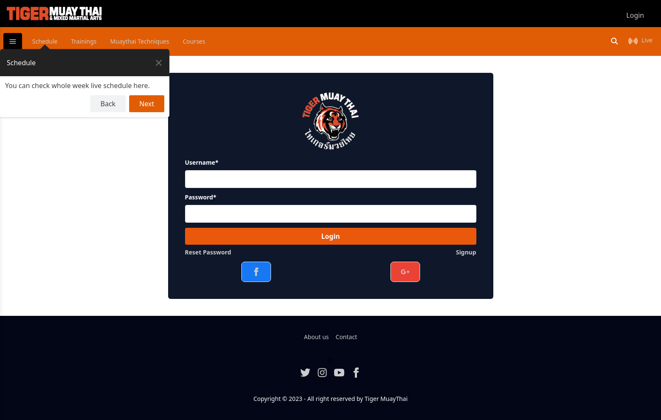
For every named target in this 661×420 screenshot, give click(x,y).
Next (146, 103)
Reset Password (208, 252)
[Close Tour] (159, 62)
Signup (466, 252)
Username (201, 162)
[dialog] (84, 83)
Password (200, 197)
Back (108, 103)
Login (330, 236)
